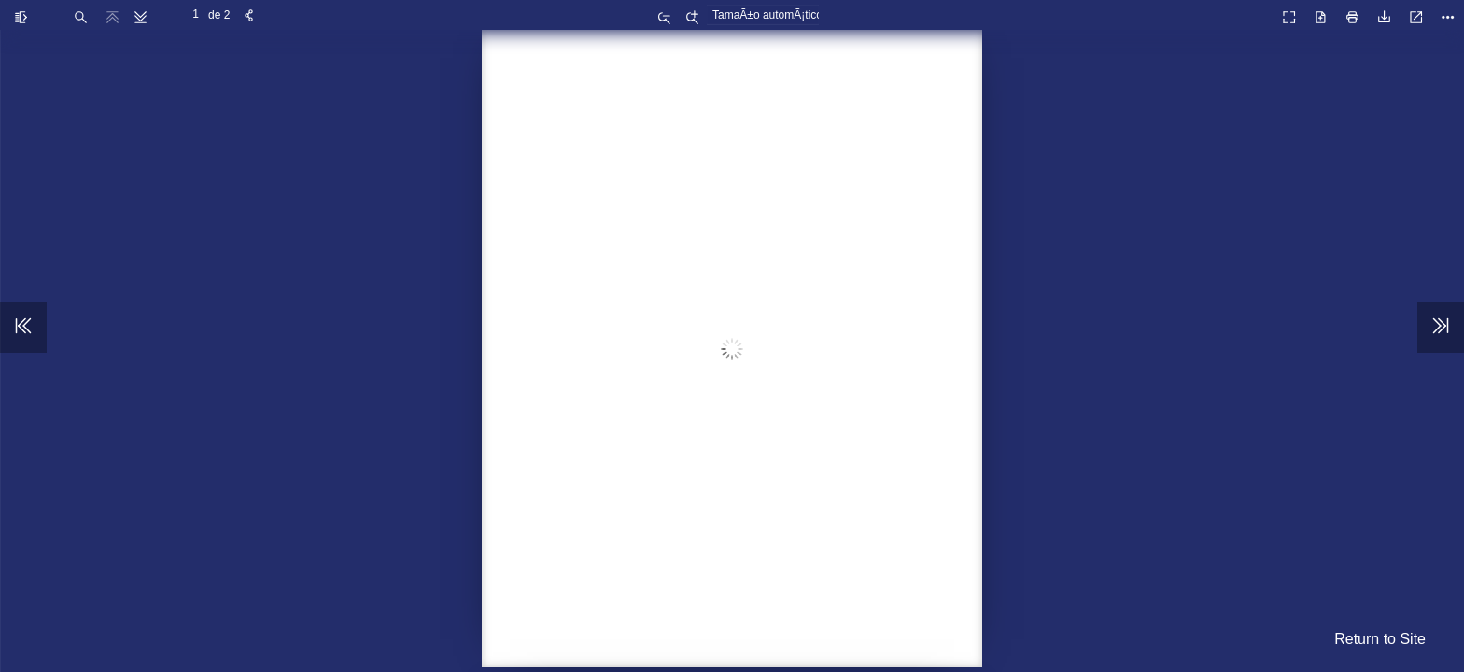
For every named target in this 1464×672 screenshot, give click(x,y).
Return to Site (1380, 639)
